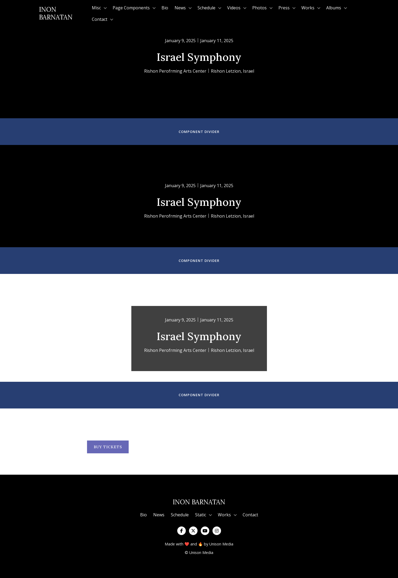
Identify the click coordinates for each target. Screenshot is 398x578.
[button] (99, 8)
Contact (250, 515)
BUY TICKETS (108, 447)
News (158, 515)
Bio (164, 8)
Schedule (180, 515)
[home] (64, 13)
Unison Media (221, 543)
